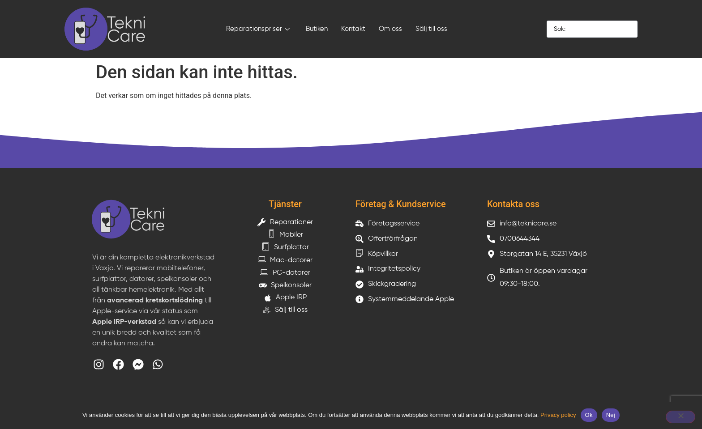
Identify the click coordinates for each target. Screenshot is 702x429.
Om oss (390, 28)
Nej (610, 415)
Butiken (317, 28)
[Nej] (680, 417)
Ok (589, 415)
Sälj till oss (431, 28)
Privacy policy (558, 415)
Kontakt (353, 28)
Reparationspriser (258, 29)
